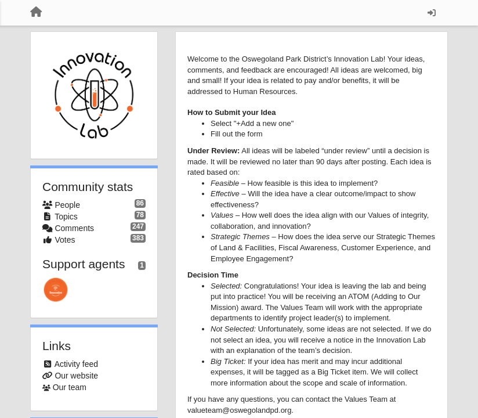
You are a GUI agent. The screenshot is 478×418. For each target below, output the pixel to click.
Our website (76, 375)
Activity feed (76, 364)
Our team (69, 387)
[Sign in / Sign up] (431, 13)
